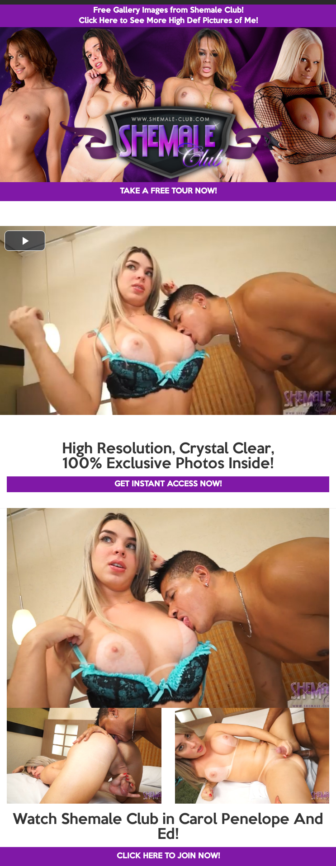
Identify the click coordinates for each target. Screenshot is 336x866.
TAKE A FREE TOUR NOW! (168, 191)
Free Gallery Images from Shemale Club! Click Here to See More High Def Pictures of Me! (168, 15)
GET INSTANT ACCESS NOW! (168, 484)
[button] (25, 241)
